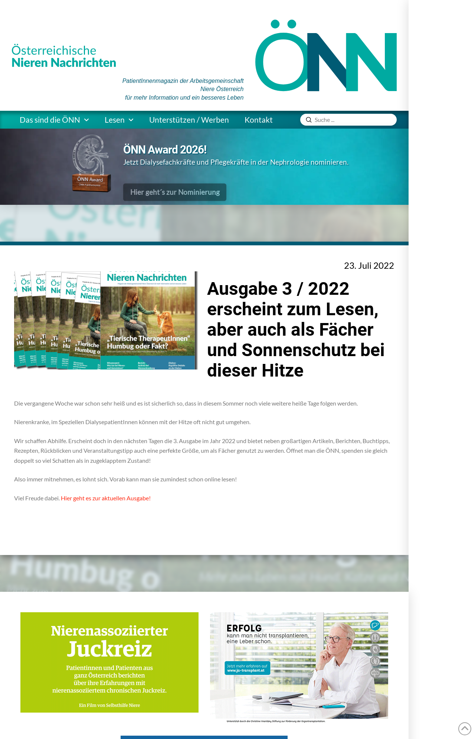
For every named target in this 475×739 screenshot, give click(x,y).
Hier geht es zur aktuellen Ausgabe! (106, 497)
